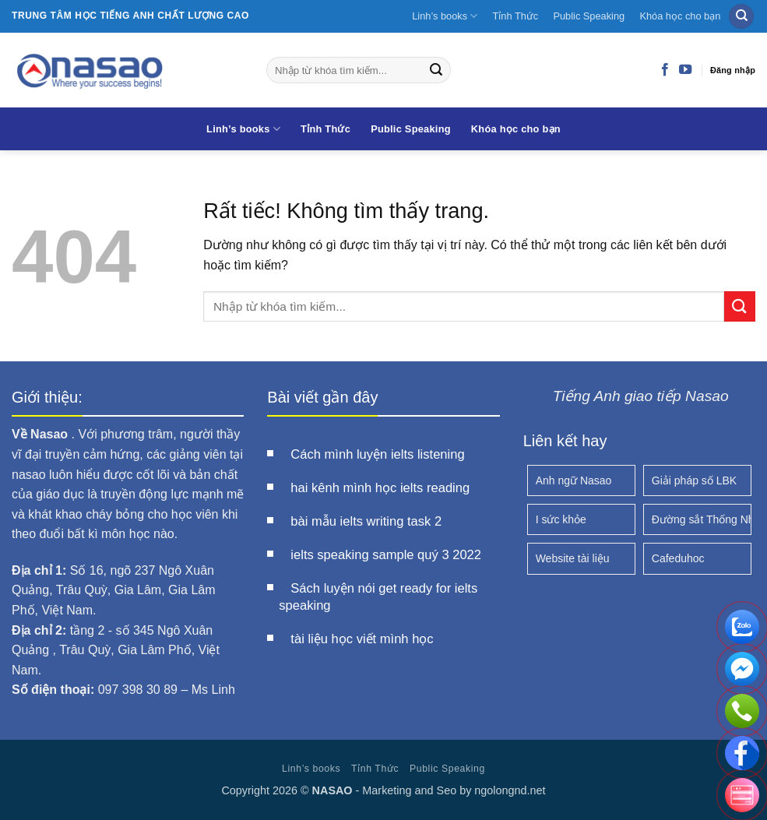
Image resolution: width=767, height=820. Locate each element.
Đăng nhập (732, 70)
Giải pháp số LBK (694, 480)
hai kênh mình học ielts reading (380, 487)
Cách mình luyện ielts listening (377, 454)
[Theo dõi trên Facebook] (665, 70)
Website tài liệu (573, 558)
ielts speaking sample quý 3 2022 (385, 554)
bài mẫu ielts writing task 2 (366, 521)
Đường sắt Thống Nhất (701, 519)
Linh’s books (444, 16)
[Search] (741, 17)
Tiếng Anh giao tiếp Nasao (641, 396)
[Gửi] (436, 70)
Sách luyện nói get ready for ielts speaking (378, 597)
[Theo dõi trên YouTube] (685, 70)
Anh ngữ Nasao (574, 480)
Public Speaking (589, 16)
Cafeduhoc (678, 558)
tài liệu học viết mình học (361, 639)
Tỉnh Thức (516, 16)
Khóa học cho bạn (679, 16)
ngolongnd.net (509, 790)
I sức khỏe (561, 519)
